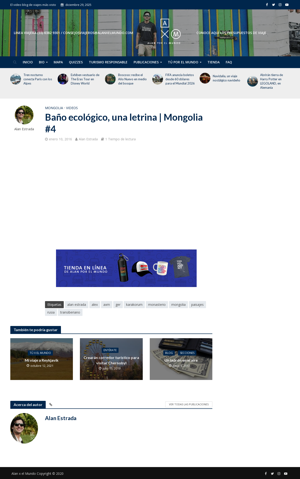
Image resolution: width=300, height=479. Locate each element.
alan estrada (76, 304)
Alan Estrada (24, 129)
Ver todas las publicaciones (189, 404)
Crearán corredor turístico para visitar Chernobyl (111, 360)
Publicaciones (146, 62)
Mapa (58, 62)
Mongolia (54, 108)
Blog (169, 353)
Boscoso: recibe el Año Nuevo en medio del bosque (132, 79)
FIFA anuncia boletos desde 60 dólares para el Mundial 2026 (180, 79)
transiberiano (70, 312)
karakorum (134, 304)
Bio (42, 62)
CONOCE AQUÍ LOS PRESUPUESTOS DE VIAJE (231, 33)
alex (95, 304)
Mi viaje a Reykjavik (41, 360)
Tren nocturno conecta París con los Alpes (37, 79)
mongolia (178, 304)
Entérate (110, 350)
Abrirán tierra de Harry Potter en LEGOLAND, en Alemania (271, 81)
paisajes (197, 304)
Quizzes (76, 62)
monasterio (157, 304)
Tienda (213, 62)
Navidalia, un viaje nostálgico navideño (227, 78)
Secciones (187, 353)
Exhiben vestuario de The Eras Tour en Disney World (85, 79)
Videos (72, 108)
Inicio (28, 62)
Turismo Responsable (108, 62)
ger (118, 304)
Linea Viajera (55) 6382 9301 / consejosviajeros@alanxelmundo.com (73, 33)
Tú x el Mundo (40, 353)
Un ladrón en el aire (181, 360)
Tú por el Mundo (183, 62)
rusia (51, 312)
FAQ (229, 62)
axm (106, 304)
